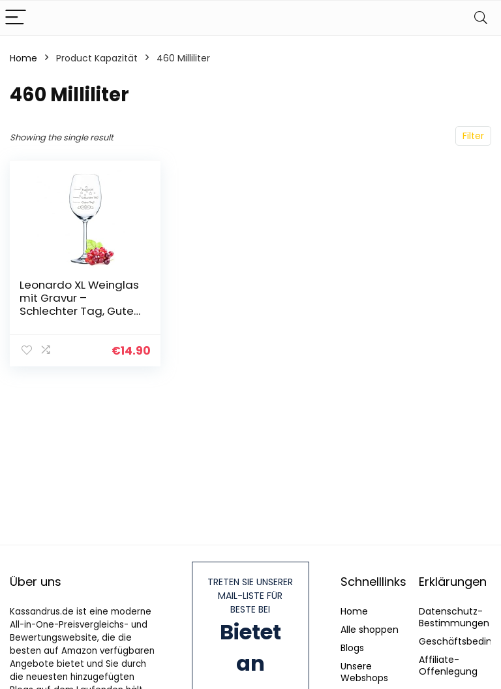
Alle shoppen (370, 629)
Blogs (352, 647)
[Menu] (15, 18)
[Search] (480, 18)
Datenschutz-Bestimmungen (454, 617)
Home (23, 58)
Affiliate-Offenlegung (448, 665)
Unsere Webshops (364, 672)
